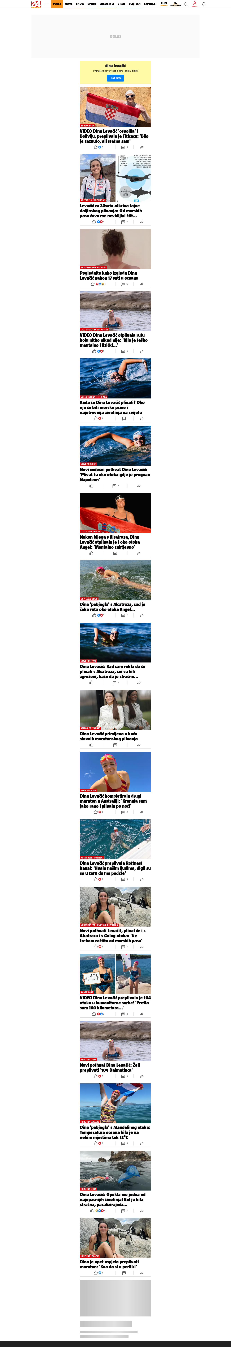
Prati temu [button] (115, 78)
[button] (185, 4)
